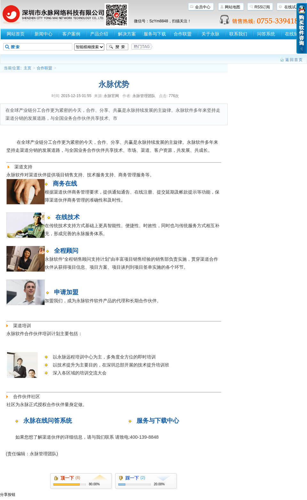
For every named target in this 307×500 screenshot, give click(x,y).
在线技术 (67, 217)
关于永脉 (210, 33)
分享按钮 (7, 494)
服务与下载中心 (158, 420)
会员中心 (202, 7)
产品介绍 (99, 33)
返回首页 (294, 60)
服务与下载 (155, 33)
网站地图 (232, 7)
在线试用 (292, 7)
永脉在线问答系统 (47, 420)
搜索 (117, 46)
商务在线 (65, 183)
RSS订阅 (262, 7)
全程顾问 (66, 250)
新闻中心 (43, 33)
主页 (27, 68)
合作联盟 (183, 33)
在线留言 (294, 33)
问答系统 (266, 33)
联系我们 (238, 33)
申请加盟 (66, 292)
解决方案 (127, 33)
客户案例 (71, 33)
